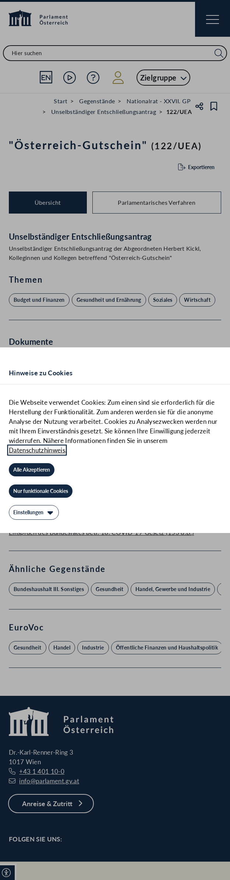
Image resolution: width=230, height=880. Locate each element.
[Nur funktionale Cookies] (40, 491)
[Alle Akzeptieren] (31, 469)
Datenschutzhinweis (37, 450)
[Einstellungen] (34, 512)
